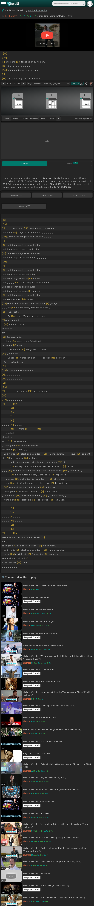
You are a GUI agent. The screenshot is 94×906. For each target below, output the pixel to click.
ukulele (25, 119)
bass (52, 119)
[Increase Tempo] (23, 83)
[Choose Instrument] (58, 119)
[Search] (82, 3)
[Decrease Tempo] (3, 83)
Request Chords (32, 601)
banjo (43, 119)
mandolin (34, 119)
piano (15, 119)
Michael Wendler (37, 10)
